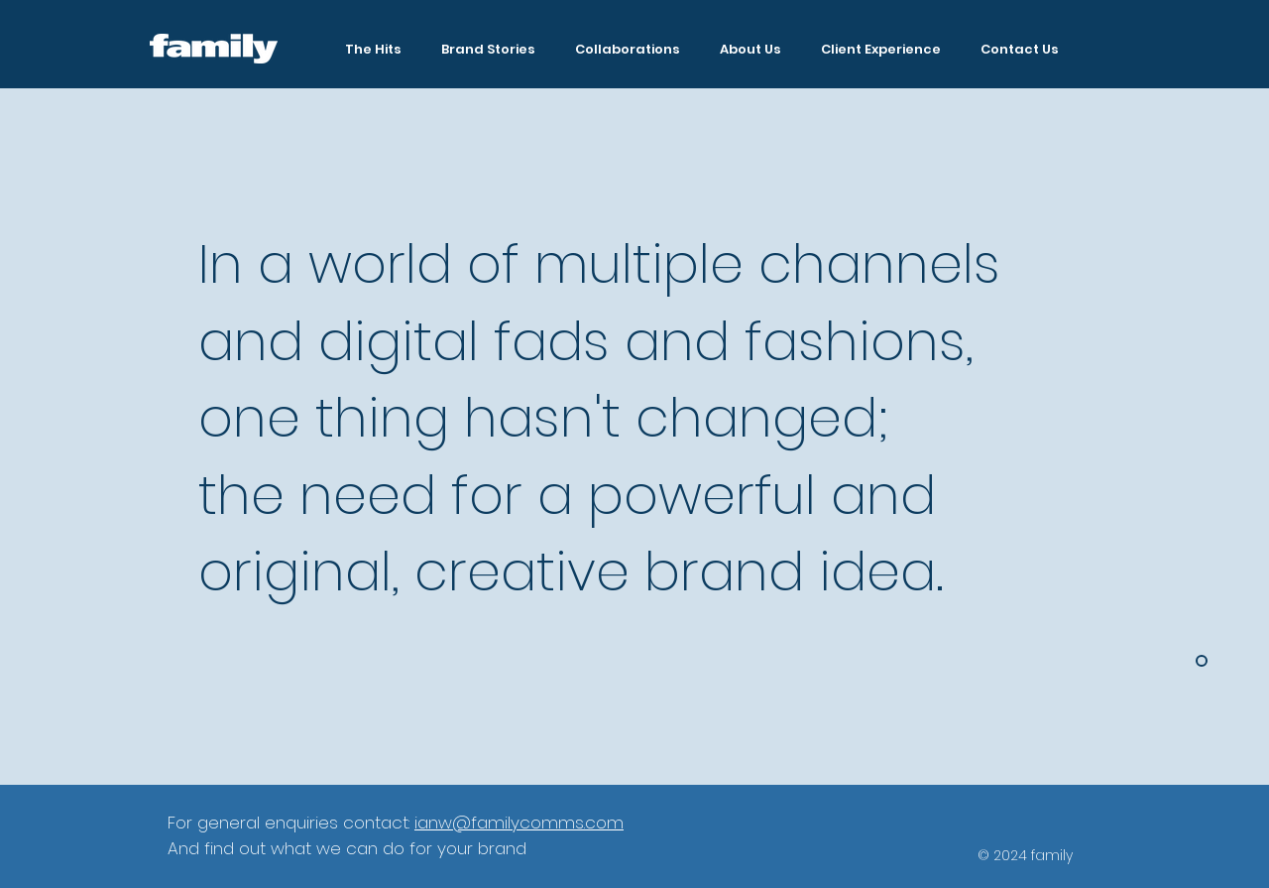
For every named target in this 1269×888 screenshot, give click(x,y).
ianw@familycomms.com (519, 822)
